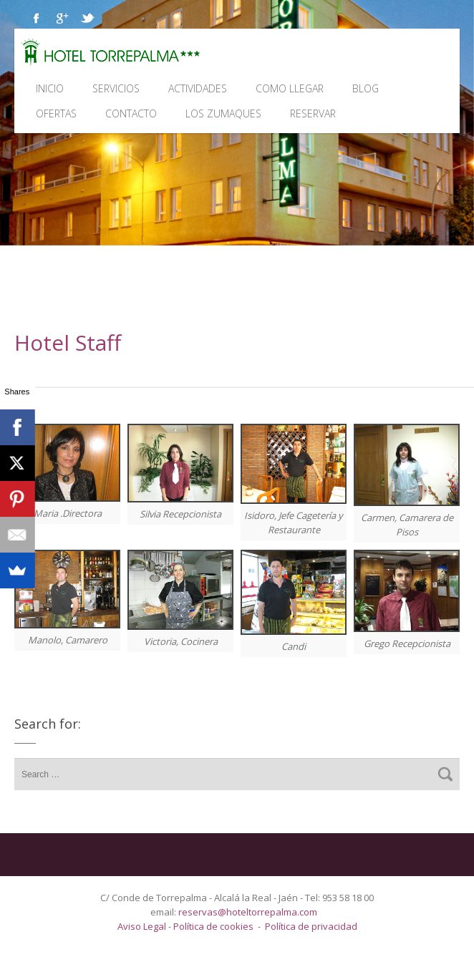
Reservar (313, 113)
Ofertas (56, 113)
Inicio (50, 88)
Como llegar (290, 88)
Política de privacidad (311, 926)
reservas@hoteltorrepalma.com (248, 911)
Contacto (131, 113)
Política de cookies (213, 926)
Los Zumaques (223, 113)
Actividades (197, 88)
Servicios (116, 88)
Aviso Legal (142, 926)
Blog (365, 88)
